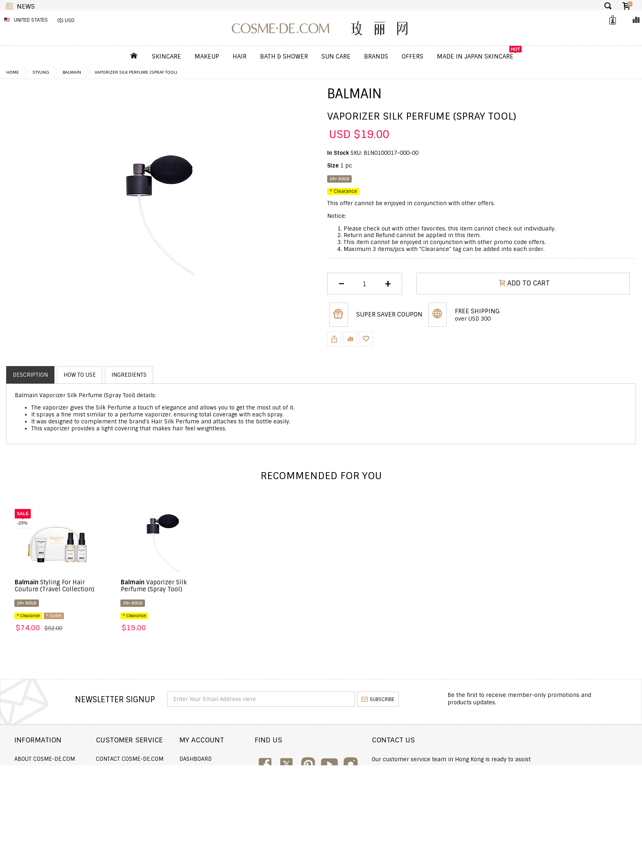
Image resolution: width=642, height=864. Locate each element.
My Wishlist (273, 781)
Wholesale (29, 791)
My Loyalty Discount (286, 791)
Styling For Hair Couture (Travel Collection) (54, 586)
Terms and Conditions (46, 802)
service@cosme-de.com (544, 790)
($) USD (66, 20)
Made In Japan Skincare (475, 56)
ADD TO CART (524, 283)
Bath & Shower (284, 56)
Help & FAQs (152, 791)
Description (30, 374)
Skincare (166, 56)
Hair (239, 56)
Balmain (72, 72)
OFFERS (412, 56)
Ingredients (129, 374)
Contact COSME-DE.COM (169, 758)
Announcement (158, 781)
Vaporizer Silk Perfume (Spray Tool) (154, 586)
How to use (79, 374)
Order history (277, 770)
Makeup (206, 56)
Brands (376, 56)
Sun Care (335, 56)
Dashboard (273, 758)
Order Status (155, 770)
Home (12, 72)
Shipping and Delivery (46, 770)
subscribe (378, 699)
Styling (40, 72)
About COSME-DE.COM (44, 758)
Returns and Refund (44, 781)
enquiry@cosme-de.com (544, 779)
